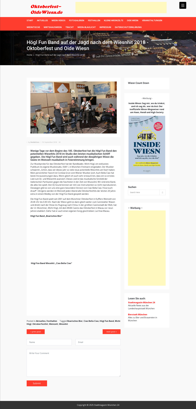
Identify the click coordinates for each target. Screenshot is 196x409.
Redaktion (35, 142)
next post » (111, 331)
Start (30, 20)
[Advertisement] (121, 7)
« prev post (35, 331)
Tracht (69, 27)
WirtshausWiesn (53, 27)
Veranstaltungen (152, 20)
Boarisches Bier (75, 321)
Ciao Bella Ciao (91, 321)
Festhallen (94, 20)
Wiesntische (33, 27)
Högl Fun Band (107, 321)
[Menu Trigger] (182, 5)
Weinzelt (53, 324)
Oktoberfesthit (40, 324)
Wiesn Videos (58, 20)
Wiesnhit (63, 324)
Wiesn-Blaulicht (86, 27)
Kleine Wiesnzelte (113, 20)
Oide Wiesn (132, 20)
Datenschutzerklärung (128, 27)
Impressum (105, 27)
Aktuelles (42, 20)
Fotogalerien (76, 20)
